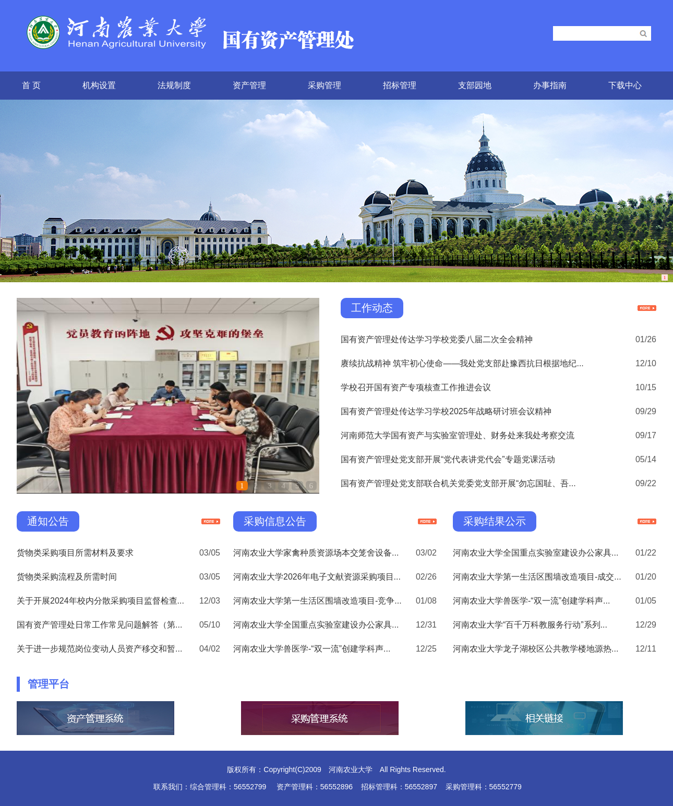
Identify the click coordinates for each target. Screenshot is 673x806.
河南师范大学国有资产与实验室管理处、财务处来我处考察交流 (457, 435)
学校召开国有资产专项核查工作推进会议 (416, 387)
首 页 (31, 85)
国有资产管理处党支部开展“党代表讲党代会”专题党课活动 (448, 459)
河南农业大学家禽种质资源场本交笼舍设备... (316, 552)
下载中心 (625, 85)
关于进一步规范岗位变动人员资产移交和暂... (99, 648)
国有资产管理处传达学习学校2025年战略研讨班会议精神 (446, 411)
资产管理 (249, 85)
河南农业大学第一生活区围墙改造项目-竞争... (317, 600)
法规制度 (174, 85)
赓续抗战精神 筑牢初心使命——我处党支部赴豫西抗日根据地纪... (462, 363)
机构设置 (99, 85)
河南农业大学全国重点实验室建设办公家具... (316, 624)
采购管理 (324, 85)
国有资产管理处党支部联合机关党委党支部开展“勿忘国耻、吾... (458, 483)
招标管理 (399, 85)
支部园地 (474, 85)
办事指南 (550, 85)
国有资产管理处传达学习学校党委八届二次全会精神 (437, 339)
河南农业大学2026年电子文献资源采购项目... (317, 576)
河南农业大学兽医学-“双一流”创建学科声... (311, 648)
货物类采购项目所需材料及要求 (75, 552)
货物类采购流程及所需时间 (67, 576)
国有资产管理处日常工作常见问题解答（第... (99, 624)
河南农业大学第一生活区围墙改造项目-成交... (537, 576)
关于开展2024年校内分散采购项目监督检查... (100, 600)
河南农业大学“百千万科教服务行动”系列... (530, 624)
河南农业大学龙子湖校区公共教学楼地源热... (535, 648)
